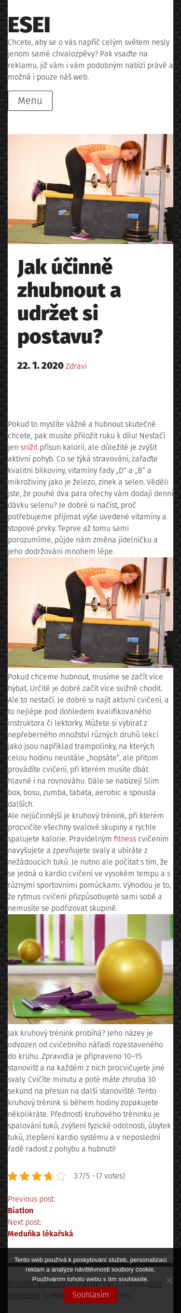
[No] (169, 1280)
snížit (28, 447)
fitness (125, 838)
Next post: (90, 1229)
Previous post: (90, 1205)
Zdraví (76, 366)
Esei (29, 25)
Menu (30, 101)
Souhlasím (90, 1294)
